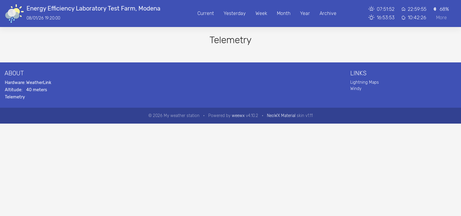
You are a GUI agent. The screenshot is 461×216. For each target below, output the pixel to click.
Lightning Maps (364, 82)
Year (305, 13)
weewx (238, 115)
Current (205, 13)
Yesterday (235, 13)
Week (261, 13)
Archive (328, 13)
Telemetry (15, 97)
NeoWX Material (281, 115)
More (441, 17)
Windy (355, 88)
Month (283, 13)
